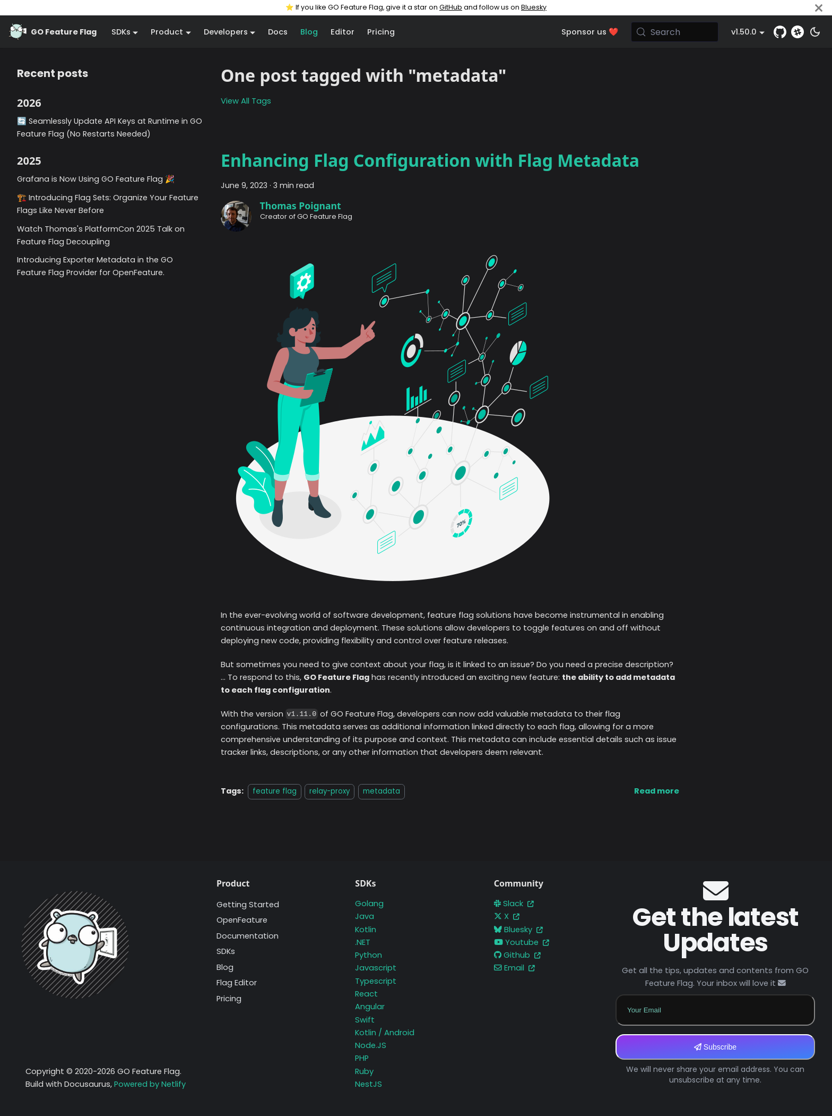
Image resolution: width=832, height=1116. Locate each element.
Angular (370, 1006)
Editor (342, 32)
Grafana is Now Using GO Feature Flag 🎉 (96, 179)
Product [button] (167, 32)
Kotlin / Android (384, 1032)
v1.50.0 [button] (744, 32)
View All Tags (246, 101)
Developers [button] (226, 32)
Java (364, 916)
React (366, 994)
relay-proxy (329, 791)
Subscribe (715, 1047)
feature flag (275, 791)
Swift (365, 1020)
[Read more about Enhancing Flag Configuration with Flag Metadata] (656, 791)
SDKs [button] (121, 32)
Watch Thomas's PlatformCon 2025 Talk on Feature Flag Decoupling (101, 235)
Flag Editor (236, 982)
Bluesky (534, 7)
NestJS (368, 1084)
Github (517, 955)
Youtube (521, 942)
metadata (381, 791)
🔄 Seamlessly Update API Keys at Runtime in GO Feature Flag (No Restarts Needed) (109, 127)
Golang (369, 903)
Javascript (375, 967)
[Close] (818, 7)
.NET (362, 942)
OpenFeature (241, 920)
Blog (309, 32)
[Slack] (797, 32)
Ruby (364, 1071)
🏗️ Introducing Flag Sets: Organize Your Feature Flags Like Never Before (107, 204)
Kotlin (365, 929)
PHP (362, 1058)
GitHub (450, 7)
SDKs (225, 951)
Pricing (381, 32)
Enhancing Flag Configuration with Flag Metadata (430, 160)
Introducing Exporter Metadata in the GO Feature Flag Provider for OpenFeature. (95, 266)
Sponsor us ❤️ (589, 32)
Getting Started (247, 904)
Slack (514, 903)
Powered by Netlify (150, 1084)
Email (514, 967)
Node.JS (370, 1045)
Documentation (247, 936)
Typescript (375, 981)
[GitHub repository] (780, 32)
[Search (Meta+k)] (675, 32)
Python (368, 955)
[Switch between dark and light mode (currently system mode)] (815, 31)
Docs (278, 32)
